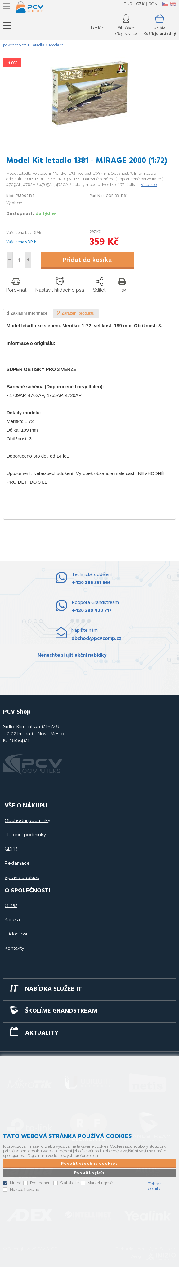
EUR (128, 4)
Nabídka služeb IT (53, 989)
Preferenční (40, 1183)
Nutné (15, 1183)
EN (173, 4)
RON (153, 4)
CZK (140, 4)
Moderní (56, 45)
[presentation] (27, 313)
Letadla (37, 45)
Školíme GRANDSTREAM (61, 1011)
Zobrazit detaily (155, 1186)
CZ (164, 4)
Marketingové (100, 1183)
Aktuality (41, 1033)
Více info (149, 184)
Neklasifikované (24, 1189)
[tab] (27, 314)
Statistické (69, 1183)
